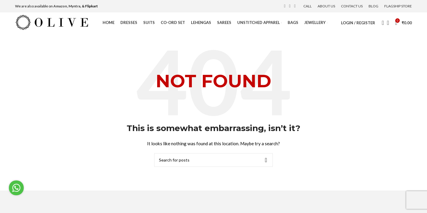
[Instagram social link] (289, 6)
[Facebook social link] (284, 6)
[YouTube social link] (294, 6)
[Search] (381, 23)
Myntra (74, 6)
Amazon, (60, 6)
